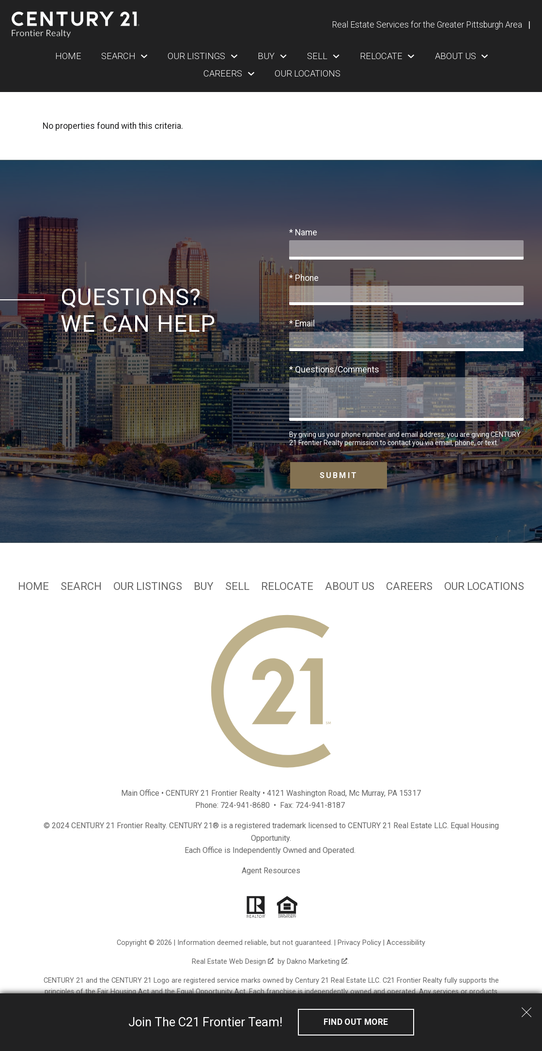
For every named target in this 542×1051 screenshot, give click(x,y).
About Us (349, 586)
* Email (302, 323)
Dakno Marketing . (318, 962)
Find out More (356, 1022)
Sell (237, 586)
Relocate (287, 586)
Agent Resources (271, 870)
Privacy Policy (359, 943)
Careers (409, 586)
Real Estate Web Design (233, 962)
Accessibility (406, 943)
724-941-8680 (245, 805)
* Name (303, 232)
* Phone (304, 278)
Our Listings (147, 586)
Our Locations (308, 73)
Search (81, 586)
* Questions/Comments (334, 369)
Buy (204, 586)
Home (68, 56)
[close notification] (526, 1009)
